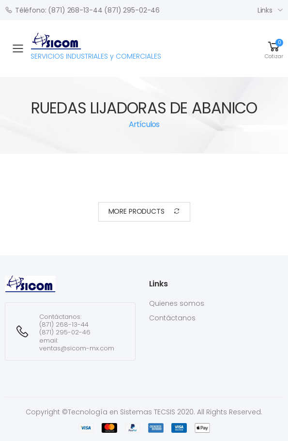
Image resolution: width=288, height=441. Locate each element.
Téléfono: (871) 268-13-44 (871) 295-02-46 (82, 10)
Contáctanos (172, 318)
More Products (144, 211)
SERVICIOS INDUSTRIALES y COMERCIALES (95, 47)
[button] (274, 48)
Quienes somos (176, 303)
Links (265, 10)
